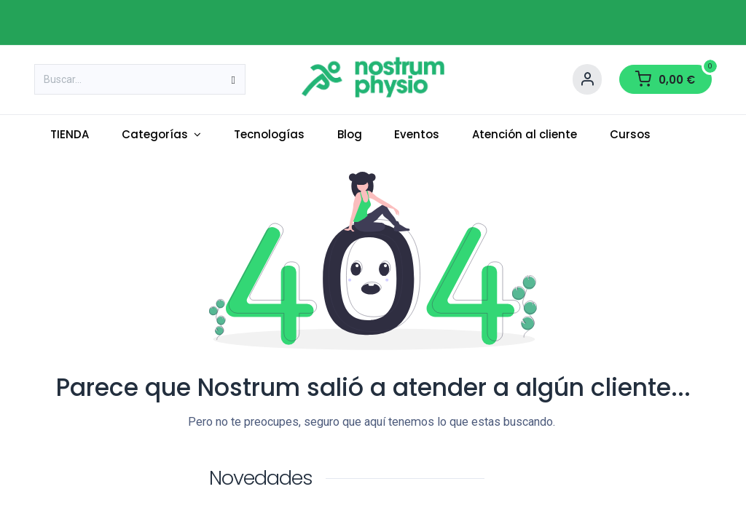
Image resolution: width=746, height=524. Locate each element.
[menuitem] (70, 135)
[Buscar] (233, 79)
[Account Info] (587, 79)
